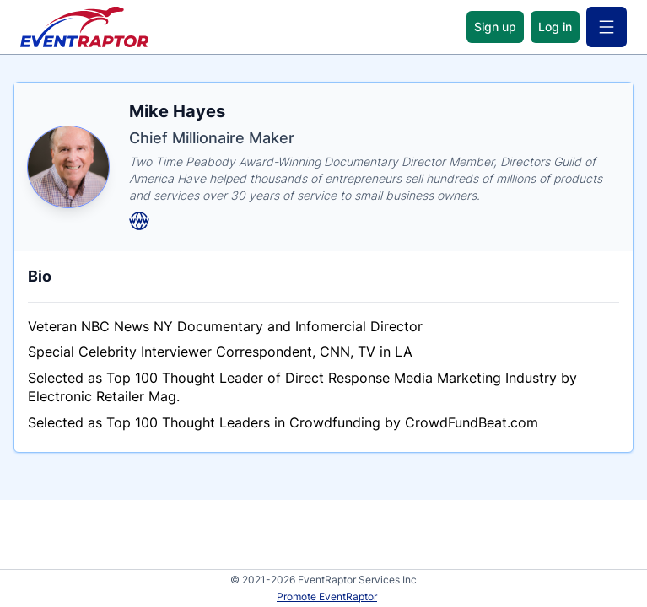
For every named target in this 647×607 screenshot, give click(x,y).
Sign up (495, 26)
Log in (555, 26)
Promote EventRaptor (327, 596)
